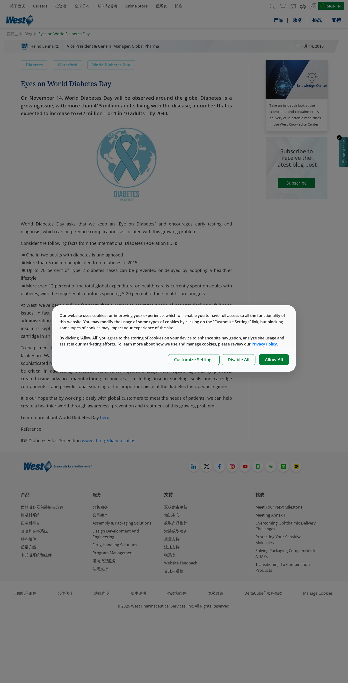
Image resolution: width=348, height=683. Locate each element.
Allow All (274, 359)
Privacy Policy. (265, 344)
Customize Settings (194, 359)
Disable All (238, 359)
